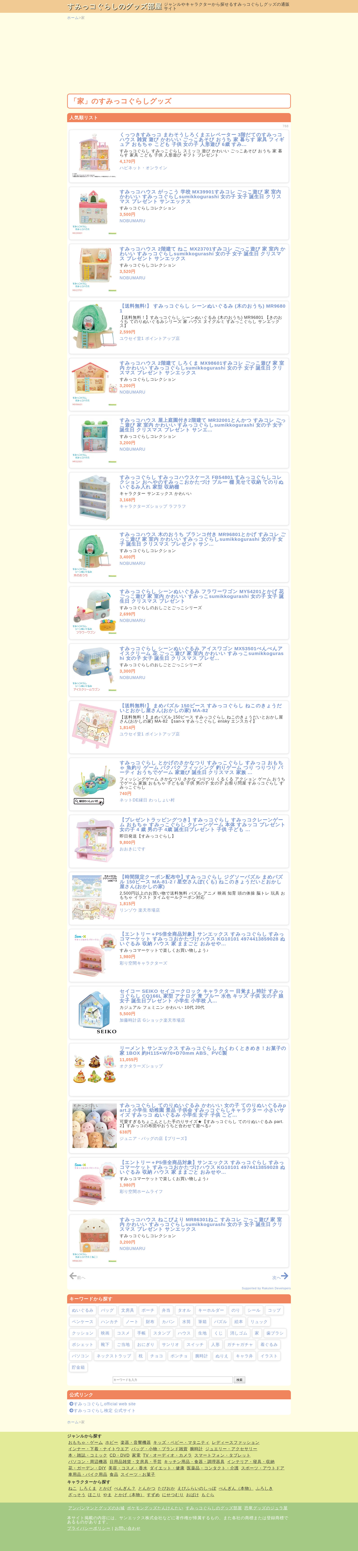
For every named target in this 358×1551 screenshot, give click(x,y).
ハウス (184, 1333)
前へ (77, 1277)
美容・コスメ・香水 (127, 1468)
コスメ (123, 1333)
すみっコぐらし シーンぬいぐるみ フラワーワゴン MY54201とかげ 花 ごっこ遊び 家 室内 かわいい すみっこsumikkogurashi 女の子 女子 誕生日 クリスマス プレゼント (202, 596)
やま (107, 1495)
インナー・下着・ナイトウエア (98, 1449)
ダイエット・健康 (167, 1468)
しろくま (88, 1488)
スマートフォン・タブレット (222, 1455)
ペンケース (83, 1321)
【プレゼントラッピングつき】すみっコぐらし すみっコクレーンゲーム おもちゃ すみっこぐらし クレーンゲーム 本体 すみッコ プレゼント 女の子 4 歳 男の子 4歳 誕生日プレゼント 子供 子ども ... (203, 824)
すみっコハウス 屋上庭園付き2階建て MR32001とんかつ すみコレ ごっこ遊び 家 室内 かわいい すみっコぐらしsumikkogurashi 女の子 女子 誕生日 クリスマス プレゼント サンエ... (203, 424)
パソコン (80, 1356)
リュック (259, 1321)
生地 (202, 1333)
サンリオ (170, 1344)
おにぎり (146, 1344)
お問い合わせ (128, 1528)
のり (236, 1310)
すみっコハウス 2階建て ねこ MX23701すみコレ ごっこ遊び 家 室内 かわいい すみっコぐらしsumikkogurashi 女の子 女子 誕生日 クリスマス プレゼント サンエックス (203, 253)
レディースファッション (236, 1442)
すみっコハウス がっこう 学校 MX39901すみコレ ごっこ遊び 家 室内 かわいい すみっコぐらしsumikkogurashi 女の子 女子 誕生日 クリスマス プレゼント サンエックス (201, 196)
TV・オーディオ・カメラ (167, 1455)
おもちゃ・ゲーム (85, 1442)
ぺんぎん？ (125, 1488)
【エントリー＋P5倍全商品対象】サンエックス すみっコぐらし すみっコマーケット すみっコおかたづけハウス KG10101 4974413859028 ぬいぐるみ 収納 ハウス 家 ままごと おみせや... (202, 938)
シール (254, 1310)
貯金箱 (78, 1367)
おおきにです (133, 849)
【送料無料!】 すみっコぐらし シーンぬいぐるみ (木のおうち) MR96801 (203, 308)
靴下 (105, 1344)
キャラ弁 (244, 1356)
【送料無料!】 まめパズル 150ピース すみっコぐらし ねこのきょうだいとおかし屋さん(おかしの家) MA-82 (201, 708)
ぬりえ (222, 1356)
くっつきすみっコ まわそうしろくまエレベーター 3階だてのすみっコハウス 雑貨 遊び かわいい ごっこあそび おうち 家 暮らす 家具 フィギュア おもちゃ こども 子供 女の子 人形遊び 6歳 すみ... (202, 139)
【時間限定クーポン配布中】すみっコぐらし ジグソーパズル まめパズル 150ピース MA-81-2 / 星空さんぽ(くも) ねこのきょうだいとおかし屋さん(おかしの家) (201, 881)
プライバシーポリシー (89, 1528)
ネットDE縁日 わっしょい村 (147, 800)
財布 (150, 1321)
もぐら (207, 1495)
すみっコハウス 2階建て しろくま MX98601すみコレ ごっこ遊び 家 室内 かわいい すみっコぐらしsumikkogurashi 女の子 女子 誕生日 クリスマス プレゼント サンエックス (202, 367)
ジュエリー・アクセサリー (231, 1449)
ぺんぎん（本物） (236, 1488)
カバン (168, 1321)
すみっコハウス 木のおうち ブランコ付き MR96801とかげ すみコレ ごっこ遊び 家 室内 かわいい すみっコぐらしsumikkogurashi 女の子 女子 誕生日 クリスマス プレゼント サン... (203, 539)
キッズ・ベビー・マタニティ (181, 1442)
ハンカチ (109, 1321)
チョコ (156, 1356)
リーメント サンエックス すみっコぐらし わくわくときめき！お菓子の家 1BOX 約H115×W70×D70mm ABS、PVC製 (203, 1051)
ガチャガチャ (240, 1344)
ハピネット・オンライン (143, 168)
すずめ (153, 1495)
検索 (239, 1380)
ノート (132, 1321)
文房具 (127, 1310)
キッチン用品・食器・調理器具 (194, 1461)
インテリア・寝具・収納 (251, 1461)
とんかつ (146, 1488)
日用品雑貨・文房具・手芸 (136, 1461)
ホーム (73, 18)
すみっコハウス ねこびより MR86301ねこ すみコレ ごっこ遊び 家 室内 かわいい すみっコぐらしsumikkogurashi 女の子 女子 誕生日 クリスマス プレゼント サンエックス (201, 1224)
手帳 (141, 1333)
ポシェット (83, 1344)
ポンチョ (179, 1356)
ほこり (94, 1495)
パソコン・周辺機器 (87, 1461)
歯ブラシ (275, 1333)
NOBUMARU (132, 221)
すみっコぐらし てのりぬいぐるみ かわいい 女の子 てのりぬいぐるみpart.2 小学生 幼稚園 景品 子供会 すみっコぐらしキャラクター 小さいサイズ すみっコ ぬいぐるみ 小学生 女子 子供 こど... (203, 1110)
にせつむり (173, 1495)
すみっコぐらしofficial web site (102, 1404)
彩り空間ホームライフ (141, 1191)
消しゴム (238, 1333)
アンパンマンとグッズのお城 (96, 1508)
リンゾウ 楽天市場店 (140, 910)
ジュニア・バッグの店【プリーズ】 (154, 1138)
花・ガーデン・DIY (87, 1468)
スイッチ (195, 1344)
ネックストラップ (114, 1356)
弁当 (166, 1310)
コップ (274, 1310)
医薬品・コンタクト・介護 (213, 1468)
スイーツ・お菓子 (138, 1474)
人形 (215, 1344)
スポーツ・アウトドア (262, 1468)
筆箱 (202, 1321)
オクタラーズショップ (141, 1066)
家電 (136, 1455)
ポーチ (148, 1310)
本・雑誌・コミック (87, 1455)
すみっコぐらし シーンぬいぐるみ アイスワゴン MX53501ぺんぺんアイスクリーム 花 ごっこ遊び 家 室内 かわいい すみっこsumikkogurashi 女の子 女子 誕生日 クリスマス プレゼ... (202, 653)
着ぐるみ (269, 1344)
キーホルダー (211, 1310)
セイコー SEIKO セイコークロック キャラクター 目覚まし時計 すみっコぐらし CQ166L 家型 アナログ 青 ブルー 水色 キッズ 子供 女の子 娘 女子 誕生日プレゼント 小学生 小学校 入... (202, 995)
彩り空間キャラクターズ (143, 963)
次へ (280, 1277)
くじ (218, 1333)
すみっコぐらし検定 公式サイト (102, 1410)
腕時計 (201, 1356)
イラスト (269, 1356)
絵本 (238, 1321)
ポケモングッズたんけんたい (155, 1508)
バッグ (107, 1310)
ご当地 (123, 1344)
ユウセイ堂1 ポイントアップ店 (150, 338)
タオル (184, 1310)
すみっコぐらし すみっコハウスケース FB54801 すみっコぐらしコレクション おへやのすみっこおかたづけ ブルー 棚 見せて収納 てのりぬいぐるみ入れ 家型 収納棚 (202, 482)
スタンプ (162, 1333)
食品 (114, 1474)
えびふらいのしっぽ (196, 1488)
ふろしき (264, 1488)
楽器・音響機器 (136, 1442)
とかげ (105, 1488)
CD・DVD (120, 1455)
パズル (220, 1321)
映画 (105, 1333)
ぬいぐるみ (83, 1310)
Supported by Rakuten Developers (266, 1288)
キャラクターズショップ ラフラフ (153, 506)
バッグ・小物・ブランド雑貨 (159, 1449)
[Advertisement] (179, 57)
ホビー (111, 1442)
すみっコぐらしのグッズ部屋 (114, 6)
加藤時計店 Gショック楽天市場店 (152, 1020)
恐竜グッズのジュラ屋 (266, 1508)
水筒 (186, 1321)
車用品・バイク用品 (87, 1474)
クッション (83, 1333)
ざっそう (77, 1495)
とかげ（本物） (129, 1495)
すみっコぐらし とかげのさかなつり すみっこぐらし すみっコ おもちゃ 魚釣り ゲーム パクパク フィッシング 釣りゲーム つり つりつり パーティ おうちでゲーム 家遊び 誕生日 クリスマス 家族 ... (201, 767)
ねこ (72, 1488)
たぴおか (166, 1488)
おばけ (192, 1495)
